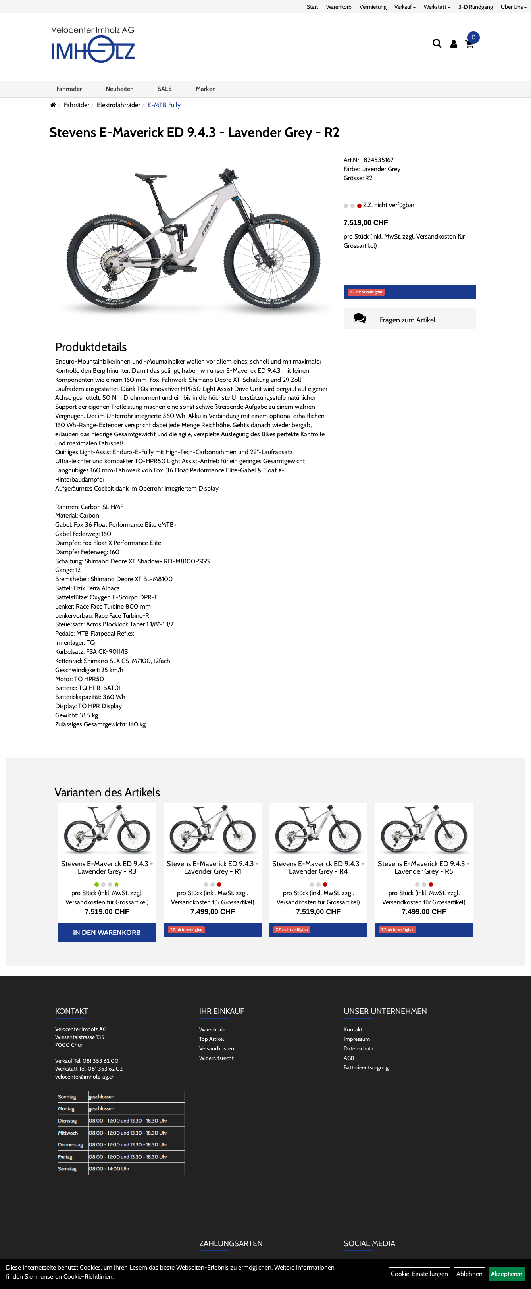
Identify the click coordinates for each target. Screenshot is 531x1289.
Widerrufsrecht (216, 1058)
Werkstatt (437, 6)
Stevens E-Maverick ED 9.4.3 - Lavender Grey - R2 (194, 132)
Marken (206, 88)
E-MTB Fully (164, 105)
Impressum (357, 1038)
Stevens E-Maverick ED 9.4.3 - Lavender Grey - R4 (318, 867)
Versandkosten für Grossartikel (106, 902)
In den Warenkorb (106, 932)
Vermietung (373, 6)
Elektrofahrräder (118, 105)
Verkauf (405, 6)
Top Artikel (211, 1038)
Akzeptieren (507, 1273)
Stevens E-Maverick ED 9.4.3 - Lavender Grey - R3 (107, 867)
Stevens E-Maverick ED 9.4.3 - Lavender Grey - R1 (213, 867)
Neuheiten (120, 88)
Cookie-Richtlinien (87, 1276)
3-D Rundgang (475, 6)
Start (312, 6)
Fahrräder (69, 88)
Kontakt (353, 1029)
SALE (165, 88)
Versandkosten (216, 1048)
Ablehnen (469, 1273)
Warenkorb (339, 6)
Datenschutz (359, 1048)
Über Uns (514, 6)
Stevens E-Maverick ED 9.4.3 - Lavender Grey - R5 (424, 867)
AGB (349, 1058)
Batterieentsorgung (366, 1067)
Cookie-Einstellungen (419, 1273)
